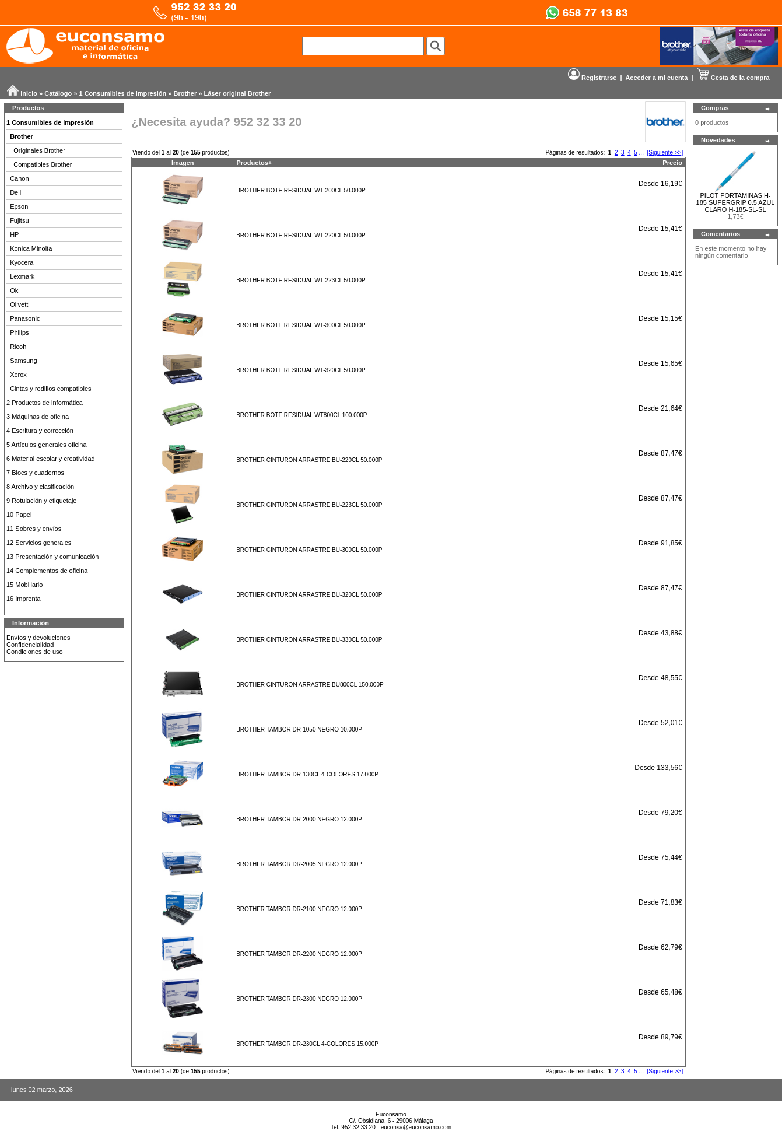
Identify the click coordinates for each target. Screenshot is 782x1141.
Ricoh (18, 346)
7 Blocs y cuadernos (35, 472)
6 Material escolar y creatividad (50, 458)
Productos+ (254, 162)
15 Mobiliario (24, 584)
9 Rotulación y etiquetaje (41, 500)
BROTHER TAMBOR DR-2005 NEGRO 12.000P (299, 864)
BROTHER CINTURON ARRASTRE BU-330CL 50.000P (309, 639)
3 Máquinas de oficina (37, 416)
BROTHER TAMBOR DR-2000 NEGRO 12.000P (299, 819)
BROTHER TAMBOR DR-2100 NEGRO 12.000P (299, 909)
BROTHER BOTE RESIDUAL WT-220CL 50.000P (300, 235)
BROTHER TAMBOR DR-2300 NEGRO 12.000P (299, 999)
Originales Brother (39, 150)
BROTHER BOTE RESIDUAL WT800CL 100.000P (301, 415)
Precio (672, 162)
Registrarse (592, 77)
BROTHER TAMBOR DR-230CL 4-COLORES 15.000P (307, 1044)
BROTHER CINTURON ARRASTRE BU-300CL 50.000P (309, 550)
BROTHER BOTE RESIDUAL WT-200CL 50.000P (300, 190)
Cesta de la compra (733, 77)
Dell (15, 192)
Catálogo (58, 93)
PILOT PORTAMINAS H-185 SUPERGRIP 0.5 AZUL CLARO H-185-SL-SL (735, 202)
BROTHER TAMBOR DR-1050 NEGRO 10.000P (299, 729)
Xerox (18, 374)
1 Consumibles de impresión (123, 93)
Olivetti (20, 304)
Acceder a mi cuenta (656, 77)
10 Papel (18, 514)
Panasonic (25, 318)
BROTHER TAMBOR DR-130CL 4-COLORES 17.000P (307, 774)
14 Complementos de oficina (46, 570)
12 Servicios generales (38, 542)
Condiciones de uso (34, 651)
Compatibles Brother (42, 164)
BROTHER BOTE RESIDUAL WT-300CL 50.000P (300, 325)
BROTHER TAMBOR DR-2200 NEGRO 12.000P (299, 954)
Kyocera (21, 262)
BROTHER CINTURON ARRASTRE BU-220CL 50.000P (309, 460)
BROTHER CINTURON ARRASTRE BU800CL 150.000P (309, 684)
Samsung (23, 360)
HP (14, 234)
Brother (185, 93)
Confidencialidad (30, 644)
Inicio (28, 93)
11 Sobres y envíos (33, 528)
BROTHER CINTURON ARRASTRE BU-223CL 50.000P (309, 505)
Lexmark (22, 276)
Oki (15, 290)
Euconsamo (391, 1114)
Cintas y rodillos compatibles (50, 388)
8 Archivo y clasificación (40, 486)
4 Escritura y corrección (39, 430)
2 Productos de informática (44, 402)
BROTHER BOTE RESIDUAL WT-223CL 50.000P (300, 280)
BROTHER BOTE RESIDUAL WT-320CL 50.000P (300, 370)
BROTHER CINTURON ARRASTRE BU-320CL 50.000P (309, 595)
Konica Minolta (31, 248)
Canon (19, 178)
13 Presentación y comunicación (52, 556)
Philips (19, 332)
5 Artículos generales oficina (46, 444)
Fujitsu (19, 220)
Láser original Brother (237, 93)
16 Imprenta (23, 598)
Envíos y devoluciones (38, 637)
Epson (19, 206)
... (641, 152)
